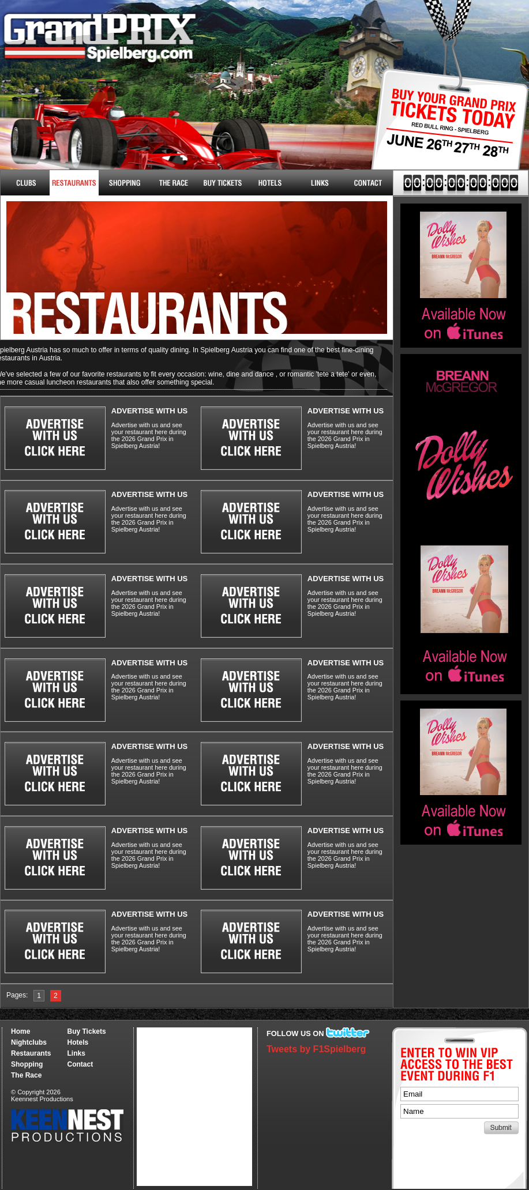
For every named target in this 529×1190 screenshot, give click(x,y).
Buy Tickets (445, 131)
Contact (368, 182)
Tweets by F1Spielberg (316, 1049)
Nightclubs (25, 182)
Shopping (27, 1064)
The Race (172, 182)
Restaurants (74, 182)
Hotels (270, 182)
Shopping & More (123, 182)
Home (20, 1031)
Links (319, 182)
